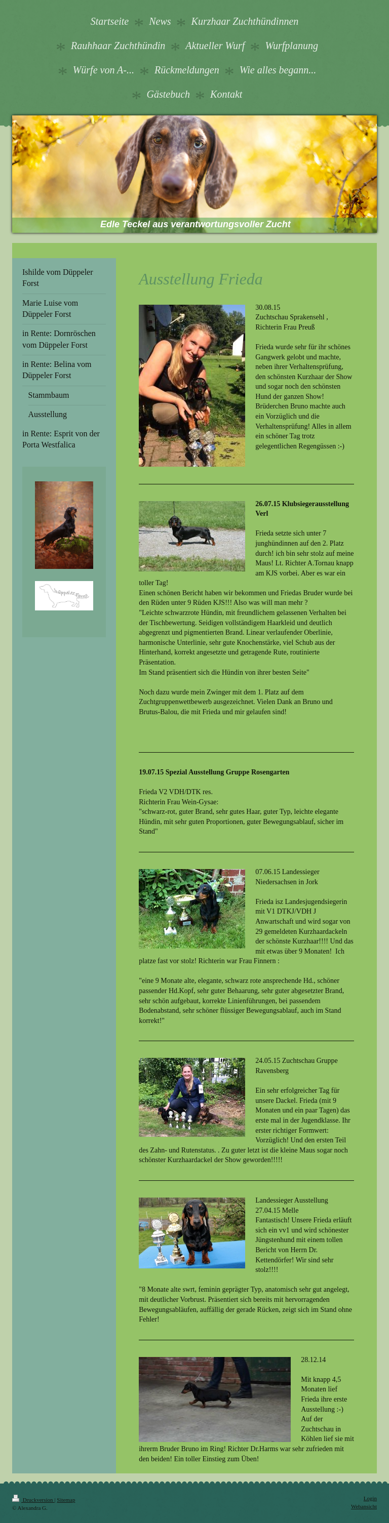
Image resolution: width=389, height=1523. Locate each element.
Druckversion (33, 1500)
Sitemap (66, 1500)
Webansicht (364, 1506)
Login (370, 1498)
